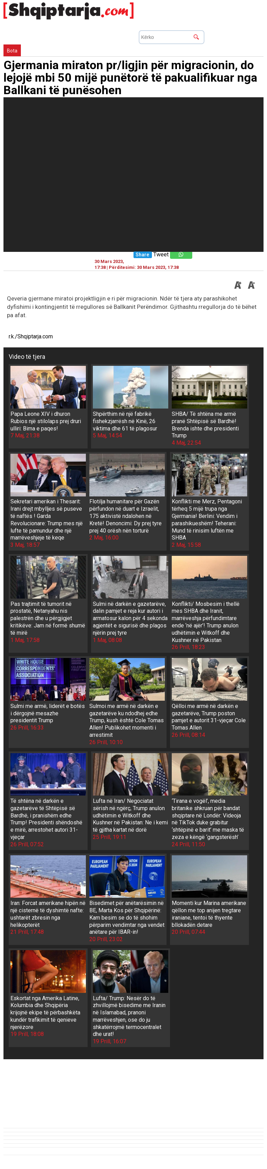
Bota (12, 50)
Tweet (161, 254)
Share (142, 255)
